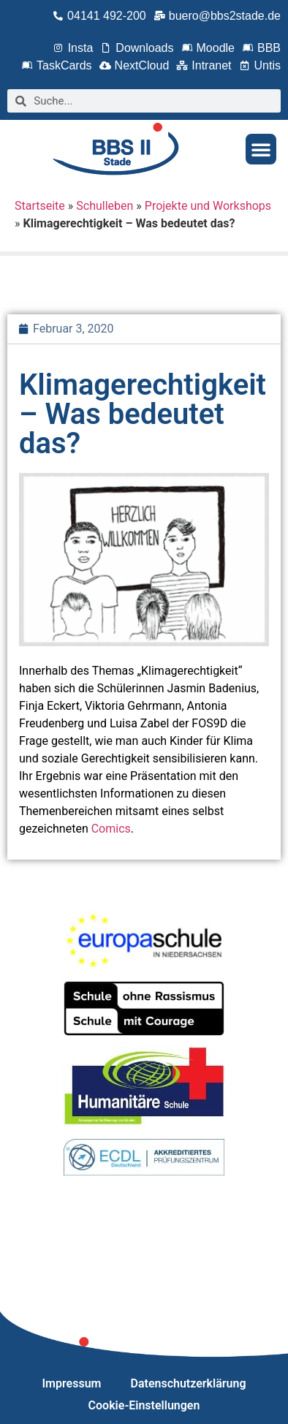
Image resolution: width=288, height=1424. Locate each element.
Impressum (72, 1383)
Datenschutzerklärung (188, 1383)
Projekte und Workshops (208, 206)
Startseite (40, 206)
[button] (261, 149)
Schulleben (104, 206)
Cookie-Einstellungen (144, 1405)
